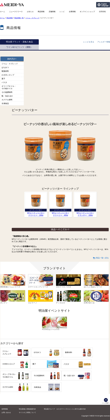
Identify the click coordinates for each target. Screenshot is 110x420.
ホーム (2, 12)
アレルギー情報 (103, 42)
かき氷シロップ (8, 75)
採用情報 (102, 12)
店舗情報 (52, 12)
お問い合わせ (6, 412)
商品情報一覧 (19, 18)
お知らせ (30, 12)
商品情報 (41, 12)
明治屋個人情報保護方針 (27, 409)
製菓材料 (5, 71)
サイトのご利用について (27, 412)
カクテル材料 (7, 100)
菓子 (3, 79)
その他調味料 (7, 92)
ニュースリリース (16, 12)
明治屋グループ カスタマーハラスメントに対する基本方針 (65, 409)
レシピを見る (88, 42)
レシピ (62, 12)
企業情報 (72, 12)
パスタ (4, 82)
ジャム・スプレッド (32, 18)
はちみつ (5, 67)
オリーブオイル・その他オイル (9, 87)
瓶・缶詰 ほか (7, 96)
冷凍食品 (5, 103)
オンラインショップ (87, 12)
